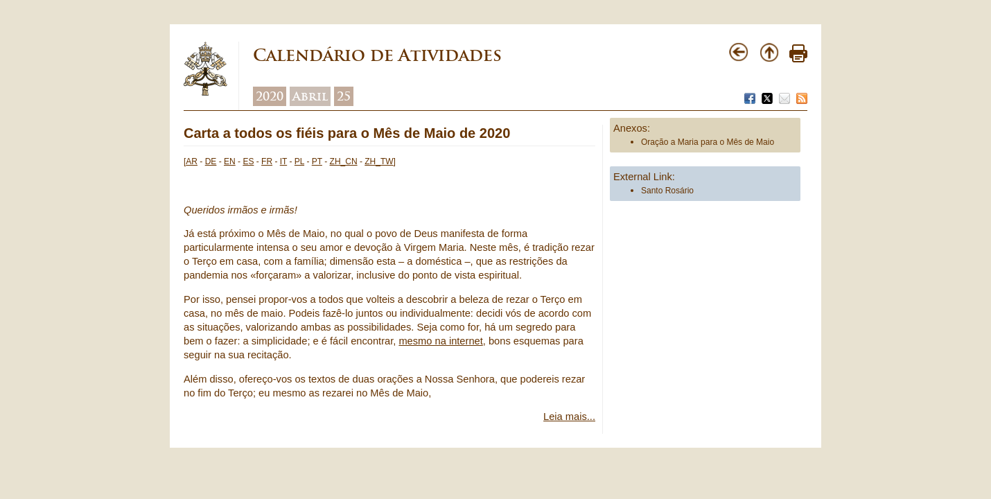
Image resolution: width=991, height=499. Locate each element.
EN (230, 161)
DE (211, 161)
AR (192, 161)
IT (283, 161)
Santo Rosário (667, 190)
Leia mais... (569, 416)
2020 (269, 96)
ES (248, 161)
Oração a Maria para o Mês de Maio (707, 142)
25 (344, 96)
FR (266, 161)
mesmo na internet (440, 341)
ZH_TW (379, 161)
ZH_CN (344, 161)
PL (299, 161)
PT (317, 161)
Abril (310, 96)
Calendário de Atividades (377, 55)
